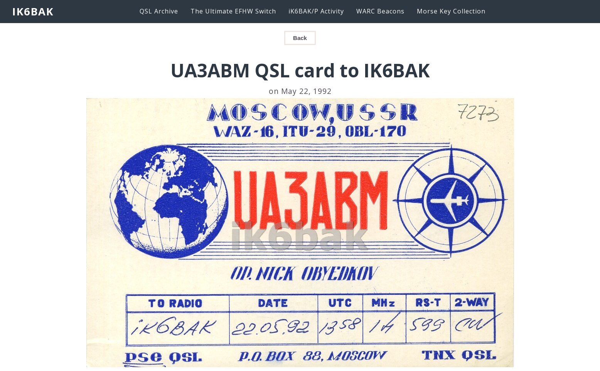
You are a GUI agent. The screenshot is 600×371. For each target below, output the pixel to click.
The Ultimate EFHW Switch (233, 11)
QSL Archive (159, 11)
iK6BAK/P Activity (316, 11)
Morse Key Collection (451, 11)
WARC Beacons (380, 11)
